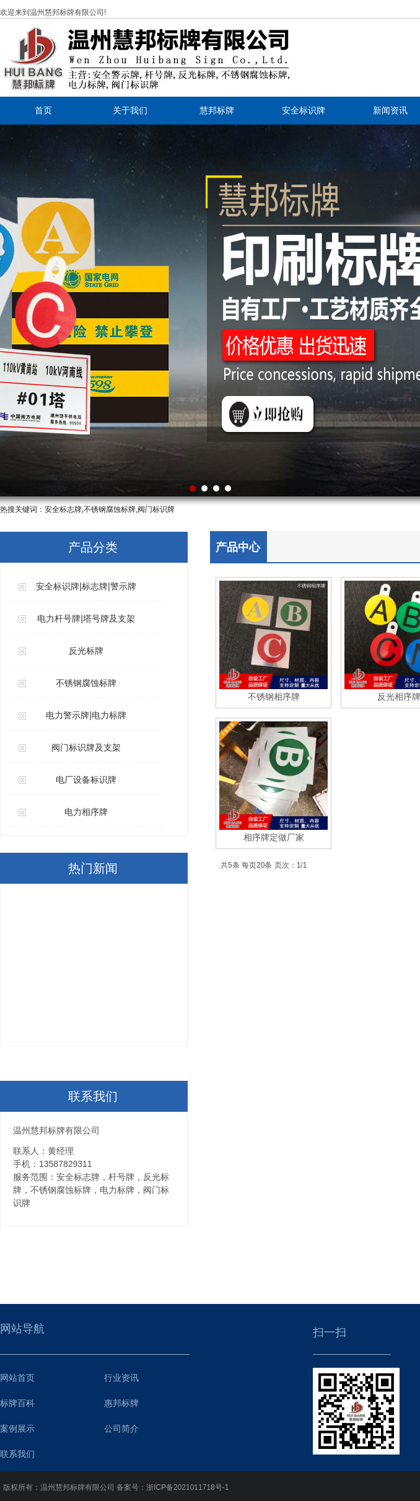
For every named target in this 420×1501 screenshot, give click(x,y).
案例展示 (17, 1428)
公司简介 (121, 1428)
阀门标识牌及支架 (86, 747)
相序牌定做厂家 (273, 837)
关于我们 (130, 110)
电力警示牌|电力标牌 (86, 715)
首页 (43, 110)
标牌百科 (17, 1403)
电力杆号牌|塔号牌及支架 (86, 618)
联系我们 (17, 1454)
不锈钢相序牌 (274, 697)
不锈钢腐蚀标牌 (86, 683)
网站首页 (17, 1378)
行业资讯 (121, 1378)
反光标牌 (86, 651)
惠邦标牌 (121, 1403)
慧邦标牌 (216, 110)
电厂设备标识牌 (86, 780)
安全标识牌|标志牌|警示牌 (86, 586)
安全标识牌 (303, 110)
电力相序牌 (86, 812)
